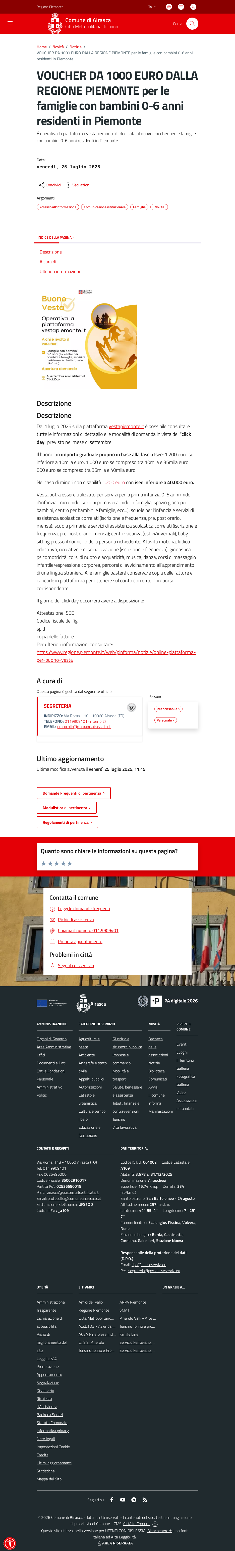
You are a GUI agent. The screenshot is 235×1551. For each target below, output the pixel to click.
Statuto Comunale (52, 1423)
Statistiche (46, 1471)
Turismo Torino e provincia (141, 1326)
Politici (42, 1095)
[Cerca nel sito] (192, 24)
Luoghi (182, 1052)
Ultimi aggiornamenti (54, 1463)
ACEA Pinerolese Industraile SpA (106, 1334)
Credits (42, 1455)
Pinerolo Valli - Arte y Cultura (144, 1318)
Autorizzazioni (90, 1087)
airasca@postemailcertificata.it (73, 1192)
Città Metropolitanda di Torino (103, 1318)
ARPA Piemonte (133, 1302)
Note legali (46, 1439)
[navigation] (10, 23)
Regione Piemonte (94, 1310)
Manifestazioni (160, 1111)
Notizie (76, 47)
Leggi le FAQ (47, 1358)
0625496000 (55, 1174)
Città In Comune (136, 1524)
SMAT (124, 1310)
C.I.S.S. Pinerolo (91, 1342)
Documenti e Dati (51, 1063)
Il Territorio (185, 1060)
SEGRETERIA (57, 706)
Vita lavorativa (124, 1127)
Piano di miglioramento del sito (52, 1342)
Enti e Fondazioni (51, 1071)
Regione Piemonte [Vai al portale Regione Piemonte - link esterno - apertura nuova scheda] (50, 6)
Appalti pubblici (91, 1079)
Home (42, 47)
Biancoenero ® (159, 1531)
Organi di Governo (52, 1039)
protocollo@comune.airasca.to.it (84, 726)
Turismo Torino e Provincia (100, 1350)
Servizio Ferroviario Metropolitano (147, 1342)
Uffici (41, 1055)
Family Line (129, 1334)
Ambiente (87, 1055)
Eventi (182, 1044)
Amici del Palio (91, 1302)
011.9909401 (54, 1168)
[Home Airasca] (84, 23)
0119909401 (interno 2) (85, 721)
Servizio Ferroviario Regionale (144, 1350)
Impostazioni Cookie (53, 1447)
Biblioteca (156, 1071)
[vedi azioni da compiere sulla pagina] (77, 185)
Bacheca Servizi (50, 1415)
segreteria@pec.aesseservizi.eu (154, 1271)
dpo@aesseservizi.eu (149, 1265)
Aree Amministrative (54, 1047)
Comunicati (157, 1079)
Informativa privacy (53, 1431)
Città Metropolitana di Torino (91, 26)
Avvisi (153, 1087)
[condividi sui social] (49, 185)
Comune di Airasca (88, 20)
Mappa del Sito (49, 1479)
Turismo (118, 1119)
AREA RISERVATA (114, 1543)
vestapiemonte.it (126, 426)
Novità (58, 47)
